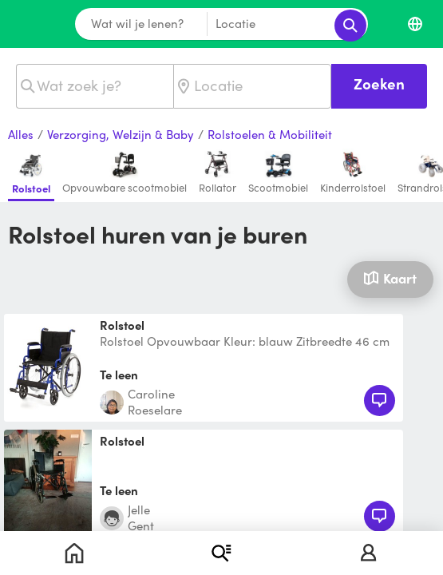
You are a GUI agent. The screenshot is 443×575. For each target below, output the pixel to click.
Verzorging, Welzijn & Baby (120, 135)
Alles (21, 135)
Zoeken (379, 83)
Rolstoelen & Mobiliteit (270, 135)
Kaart (390, 278)
